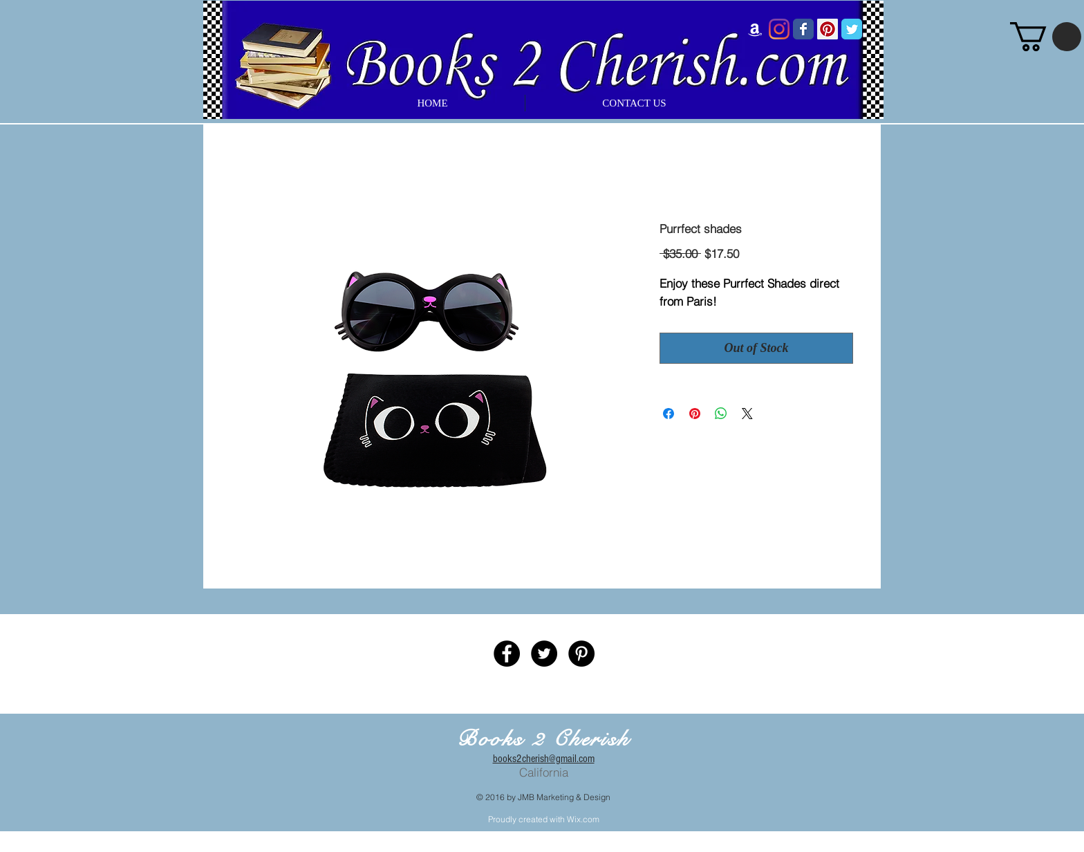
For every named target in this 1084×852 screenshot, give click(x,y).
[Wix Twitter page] (851, 29)
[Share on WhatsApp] (721, 413)
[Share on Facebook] (668, 413)
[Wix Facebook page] (803, 29)
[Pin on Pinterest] (694, 413)
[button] (1045, 36)
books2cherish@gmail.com (544, 758)
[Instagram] (779, 29)
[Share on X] (747, 413)
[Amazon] (755, 29)
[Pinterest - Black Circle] (581, 653)
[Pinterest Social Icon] (827, 29)
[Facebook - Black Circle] (507, 653)
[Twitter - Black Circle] (544, 653)
